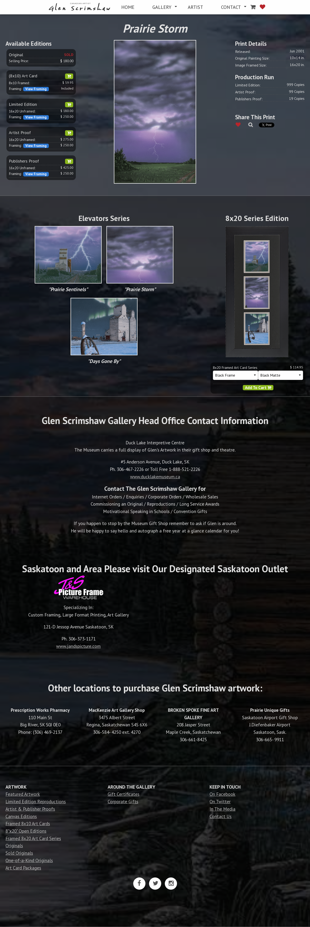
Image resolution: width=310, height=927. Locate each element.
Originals (14, 845)
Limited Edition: (247, 85)
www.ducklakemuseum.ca (155, 477)
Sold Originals (19, 853)
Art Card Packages (23, 868)
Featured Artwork (23, 794)
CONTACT (231, 7)
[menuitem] (80, 7)
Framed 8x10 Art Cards (28, 823)
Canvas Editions (21, 816)
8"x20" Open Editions (26, 831)
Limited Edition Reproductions (36, 801)
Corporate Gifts (123, 801)
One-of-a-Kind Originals (29, 860)
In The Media (222, 809)
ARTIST (195, 7)
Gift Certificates (123, 794)
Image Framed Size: (251, 65)
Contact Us (221, 816)
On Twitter (220, 801)
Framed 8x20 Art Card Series (33, 838)
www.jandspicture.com (78, 646)
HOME (127, 7)
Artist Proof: (245, 92)
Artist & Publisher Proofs (30, 809)
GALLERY (161, 7)
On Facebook (222, 794)
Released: (243, 51)
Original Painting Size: (252, 58)
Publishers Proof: (249, 98)
